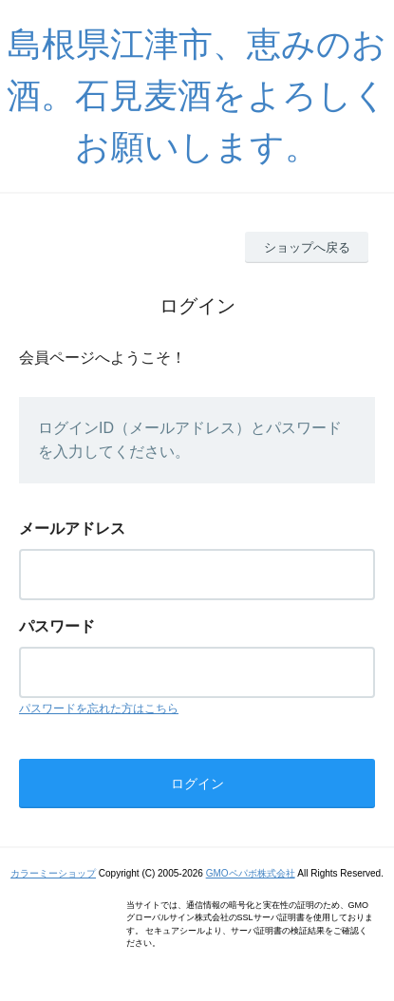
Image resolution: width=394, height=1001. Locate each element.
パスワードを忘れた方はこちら (98, 708)
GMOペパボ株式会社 (250, 873)
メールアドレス (72, 528)
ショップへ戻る (307, 247)
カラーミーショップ (53, 873)
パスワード (57, 626)
